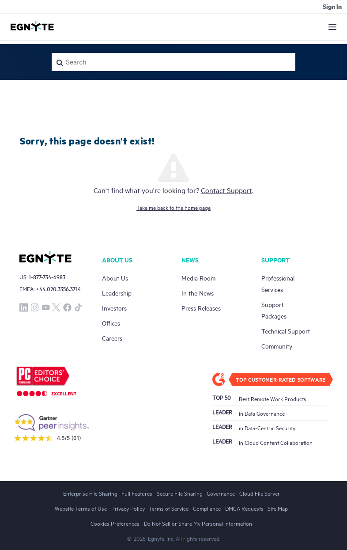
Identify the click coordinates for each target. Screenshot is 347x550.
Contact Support (226, 190)
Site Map (278, 508)
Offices (111, 323)
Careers (112, 338)
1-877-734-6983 (47, 277)
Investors (114, 307)
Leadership (117, 292)
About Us (115, 277)
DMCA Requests (244, 508)
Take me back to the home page (173, 207)
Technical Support (285, 330)
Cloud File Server (259, 493)
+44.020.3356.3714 (58, 288)
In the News (197, 292)
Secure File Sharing (180, 493)
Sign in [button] (332, 6)
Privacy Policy (128, 508)
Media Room (198, 277)
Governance (221, 493)
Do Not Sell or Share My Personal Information (198, 523)
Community (276, 345)
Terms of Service (169, 508)
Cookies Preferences (115, 523)
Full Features (136, 493)
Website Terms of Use (81, 508)
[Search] (173, 62)
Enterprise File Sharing (90, 493)
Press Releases (201, 307)
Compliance (207, 508)
